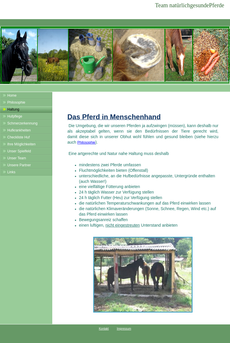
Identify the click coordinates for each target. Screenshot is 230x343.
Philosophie (86, 142)
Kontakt (104, 328)
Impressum (124, 328)
